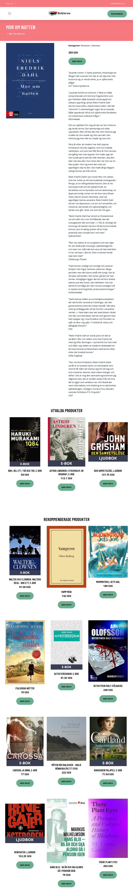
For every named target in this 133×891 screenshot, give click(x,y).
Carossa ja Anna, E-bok (25, 770)
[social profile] (15, 3)
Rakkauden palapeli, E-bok (108, 770)
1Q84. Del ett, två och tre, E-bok (25, 470)
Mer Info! (77, 61)
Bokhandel (117, 13)
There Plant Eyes (108, 862)
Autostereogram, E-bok (66, 673)
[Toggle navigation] (9, 13)
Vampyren (66, 591)
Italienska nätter (24, 688)
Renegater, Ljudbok (24, 852)
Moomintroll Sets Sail (108, 581)
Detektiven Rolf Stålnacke (108, 685)
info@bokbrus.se (118, 3)
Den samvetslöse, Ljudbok (108, 470)
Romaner (85, 45)
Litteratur (95, 45)
